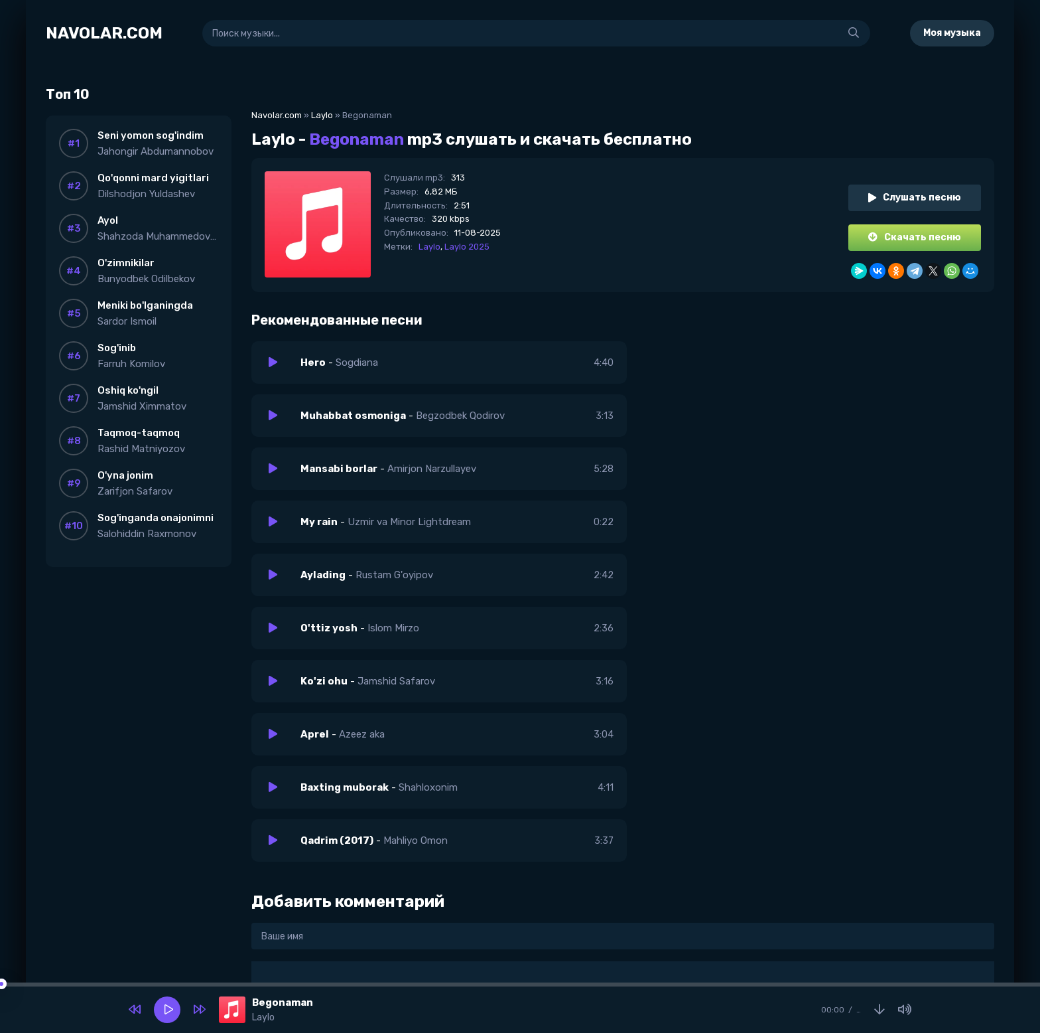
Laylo (322, 115)
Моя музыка (952, 33)
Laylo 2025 (466, 247)
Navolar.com (276, 115)
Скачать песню (914, 237)
